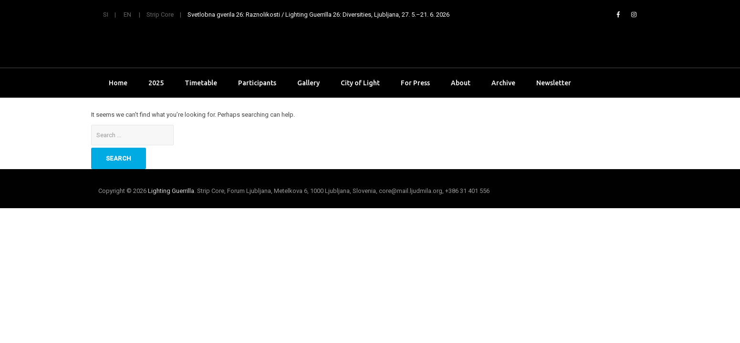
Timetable (201, 83)
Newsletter (553, 83)
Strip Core (160, 14)
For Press (415, 83)
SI (105, 14)
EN (127, 14)
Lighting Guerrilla (171, 190)
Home (118, 83)
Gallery (308, 83)
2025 (156, 83)
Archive (503, 83)
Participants (257, 83)
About (460, 83)
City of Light (360, 83)
